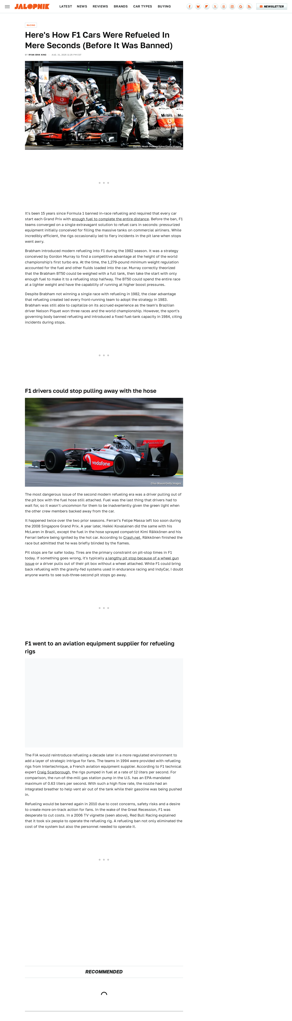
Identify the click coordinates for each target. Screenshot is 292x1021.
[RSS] (249, 6)
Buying (164, 6)
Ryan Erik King (37, 54)
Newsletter (272, 6)
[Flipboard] (207, 6)
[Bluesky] (198, 6)
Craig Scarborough (53, 772)
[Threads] (224, 6)
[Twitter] (215, 6)
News (82, 6)
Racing (31, 25)
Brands (121, 6)
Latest (65, 6)
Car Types (142, 6)
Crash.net (131, 537)
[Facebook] (190, 6)
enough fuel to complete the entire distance (110, 219)
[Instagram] (232, 6)
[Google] (241, 6)
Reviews (100, 6)
